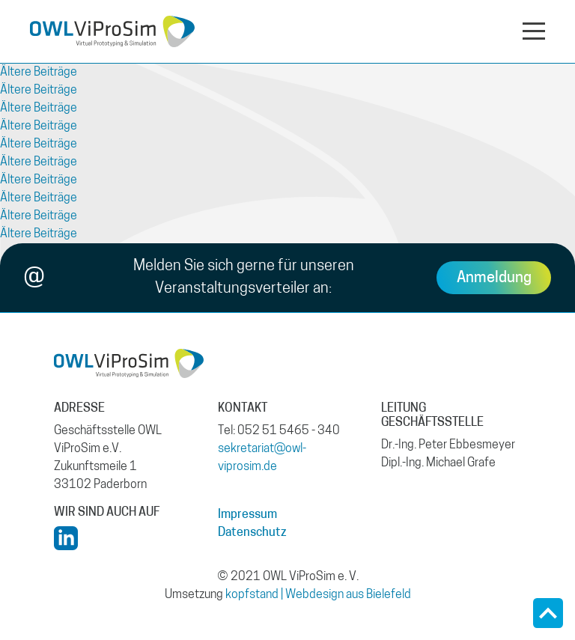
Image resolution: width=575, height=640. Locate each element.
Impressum (247, 515)
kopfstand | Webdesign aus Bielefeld (318, 595)
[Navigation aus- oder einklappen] (534, 29)
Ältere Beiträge (38, 73)
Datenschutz (252, 533)
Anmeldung (494, 278)
